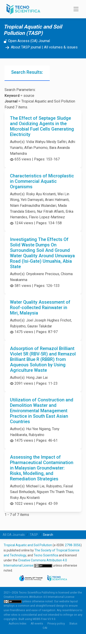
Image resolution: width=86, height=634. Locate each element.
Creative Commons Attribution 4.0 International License (39, 596)
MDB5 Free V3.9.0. (44, 619)
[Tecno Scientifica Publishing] (23, 9)
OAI (45, 627)
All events (37, 623)
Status (73, 623)
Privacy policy (56, 623)
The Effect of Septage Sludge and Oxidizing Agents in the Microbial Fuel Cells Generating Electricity (42, 126)
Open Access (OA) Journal (27, 41)
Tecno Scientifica (46, 555)
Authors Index (17, 623)
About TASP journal (22, 47)
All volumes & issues (61, 47)
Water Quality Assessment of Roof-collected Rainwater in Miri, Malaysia (40, 307)
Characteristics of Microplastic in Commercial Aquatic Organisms (42, 181)
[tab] (27, 73)
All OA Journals (14, 534)
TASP (34, 534)
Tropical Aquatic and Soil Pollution (28, 545)
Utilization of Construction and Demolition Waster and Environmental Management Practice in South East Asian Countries (41, 410)
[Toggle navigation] (75, 9)
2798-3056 (73, 545)
